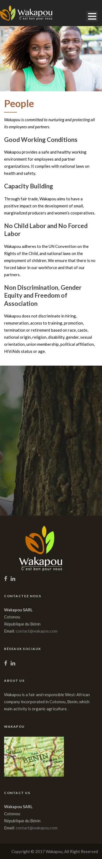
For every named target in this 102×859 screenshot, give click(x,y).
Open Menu (92, 16)
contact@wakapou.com (36, 630)
